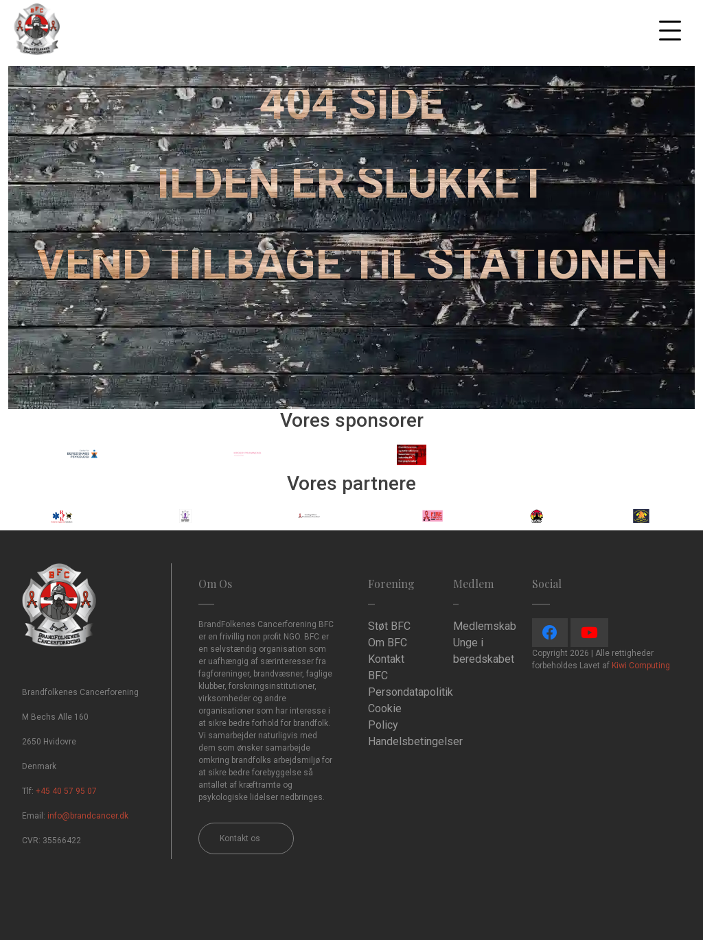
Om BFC (387, 642)
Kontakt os (240, 838)
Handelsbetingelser (415, 741)
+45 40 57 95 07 (66, 791)
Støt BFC (389, 626)
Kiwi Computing (641, 665)
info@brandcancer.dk (87, 816)
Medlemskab (484, 626)
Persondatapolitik (410, 691)
